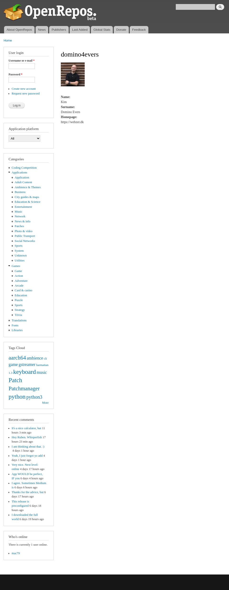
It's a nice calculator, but (26, 428)
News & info (23, 221)
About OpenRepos (19, 29)
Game (18, 271)
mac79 (16, 553)
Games (16, 266)
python (17, 396)
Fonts (15, 325)
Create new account (24, 88)
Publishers (59, 29)
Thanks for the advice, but (28, 492)
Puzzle (19, 300)
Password (15, 74)
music (42, 372)
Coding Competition (24, 167)
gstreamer (27, 364)
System (19, 250)
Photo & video (24, 231)
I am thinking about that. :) (28, 446)
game (13, 364)
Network (20, 216)
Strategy (20, 310)
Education (21, 295)
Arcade (19, 285)
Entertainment (23, 207)
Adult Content (23, 182)
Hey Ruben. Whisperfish (27, 437)
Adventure (21, 280)
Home (8, 40)
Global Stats (102, 29)
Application (22, 177)
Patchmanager (24, 388)
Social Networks (25, 241)
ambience (35, 358)
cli (45, 358)
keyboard (24, 371)
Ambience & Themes (28, 187)
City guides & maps (27, 197)
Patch (15, 380)
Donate (121, 29)
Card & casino (23, 290)
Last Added (80, 29)
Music (18, 211)
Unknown (21, 255)
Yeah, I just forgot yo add (27, 455)
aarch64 (17, 358)
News (42, 29)
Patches (19, 226)
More (45, 402)
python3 (34, 397)
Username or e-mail (22, 60)
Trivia (18, 315)
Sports (19, 245)
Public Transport (25, 236)
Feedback (139, 29)
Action (19, 275)
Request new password (26, 93)
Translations (19, 320)
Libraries (17, 330)
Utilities (20, 260)
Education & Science (28, 202)
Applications (19, 172)
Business (20, 192)
